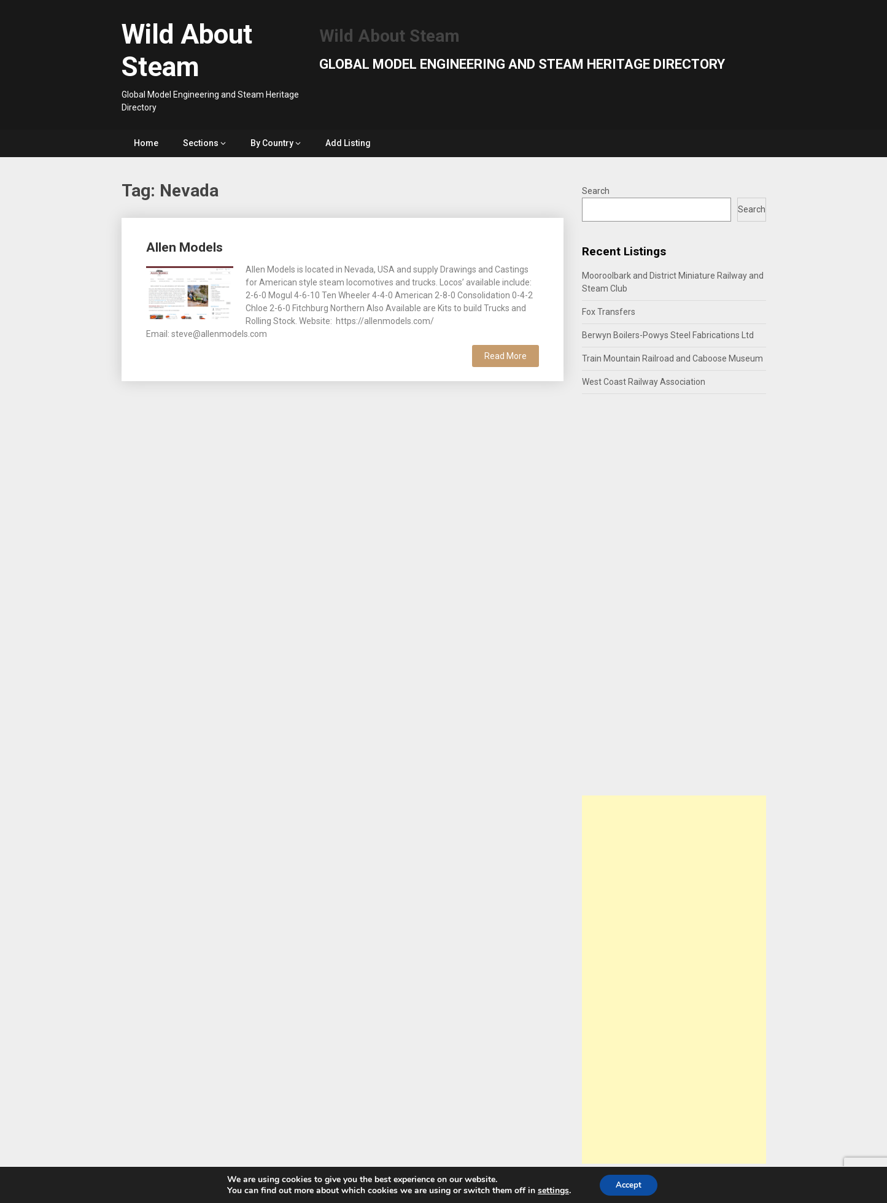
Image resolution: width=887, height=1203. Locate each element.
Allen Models (184, 247)
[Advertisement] (674, 979)
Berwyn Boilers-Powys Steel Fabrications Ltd (668, 335)
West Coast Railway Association (643, 382)
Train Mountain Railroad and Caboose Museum (672, 358)
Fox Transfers (608, 312)
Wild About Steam (187, 50)
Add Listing (348, 143)
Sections (201, 143)
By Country (271, 143)
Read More (505, 356)
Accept (628, 1183)
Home (146, 143)
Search (596, 191)
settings (550, 1189)
